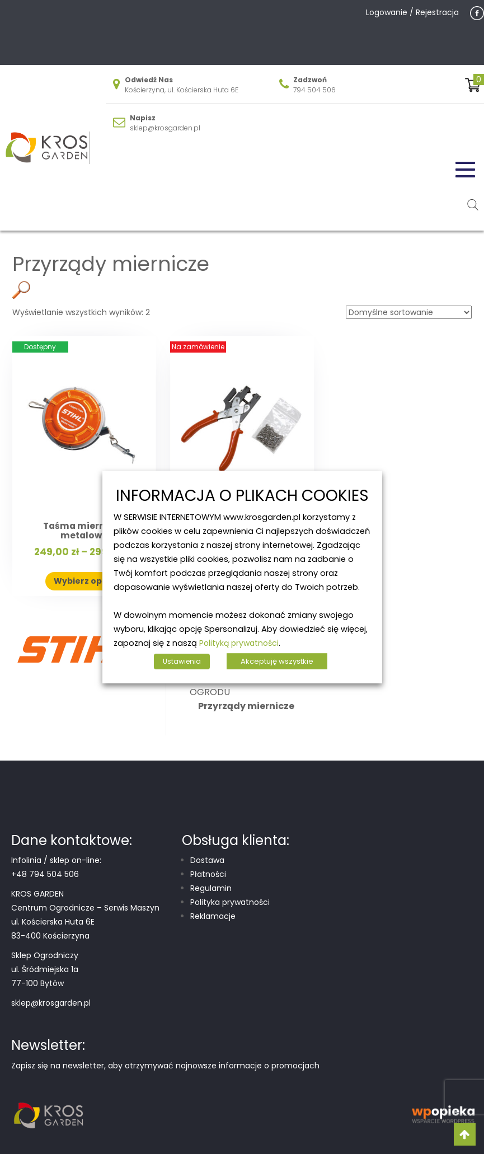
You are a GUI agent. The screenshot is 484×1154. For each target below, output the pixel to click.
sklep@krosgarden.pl (165, 128)
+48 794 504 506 (45, 874)
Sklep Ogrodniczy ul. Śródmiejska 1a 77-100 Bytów (44, 969)
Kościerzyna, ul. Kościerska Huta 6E (181, 90)
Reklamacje (213, 916)
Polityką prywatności (239, 643)
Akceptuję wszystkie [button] (277, 661)
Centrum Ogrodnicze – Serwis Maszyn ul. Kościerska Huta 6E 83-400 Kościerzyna (85, 921)
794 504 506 (314, 90)
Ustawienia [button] (182, 661)
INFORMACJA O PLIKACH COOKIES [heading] (242, 496)
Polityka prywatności (230, 902)
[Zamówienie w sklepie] (409, 312)
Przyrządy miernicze (246, 706)
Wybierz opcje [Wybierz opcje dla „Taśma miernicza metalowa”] (84, 581)
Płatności (208, 874)
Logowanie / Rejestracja (412, 12)
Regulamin (211, 888)
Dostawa (207, 860)
